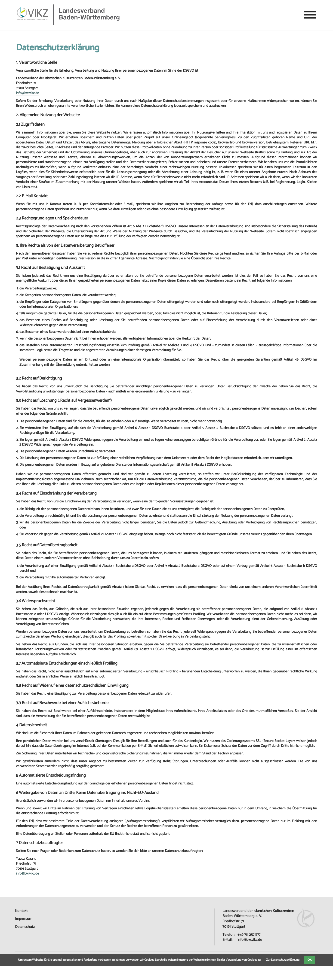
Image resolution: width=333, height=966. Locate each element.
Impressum (23, 919)
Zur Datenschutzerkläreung (282, 959)
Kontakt (21, 911)
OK (309, 959)
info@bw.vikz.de (27, 93)
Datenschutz (25, 927)
